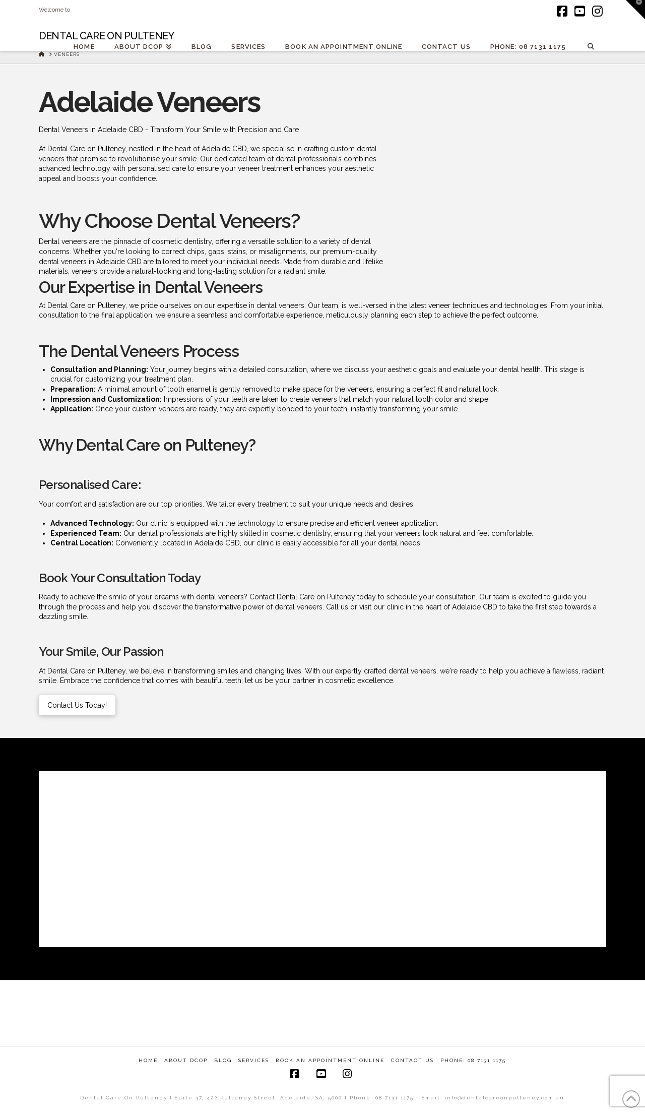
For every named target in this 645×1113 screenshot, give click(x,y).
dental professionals (171, 533)
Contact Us (412, 1060)
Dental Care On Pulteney (106, 36)
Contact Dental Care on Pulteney (301, 597)
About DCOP (186, 1060)
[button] (635, 9)
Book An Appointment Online (330, 1060)
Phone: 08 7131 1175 (473, 1060)
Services (253, 1060)
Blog (223, 1060)
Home (148, 1060)
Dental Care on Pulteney (86, 671)
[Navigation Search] (590, 46)
